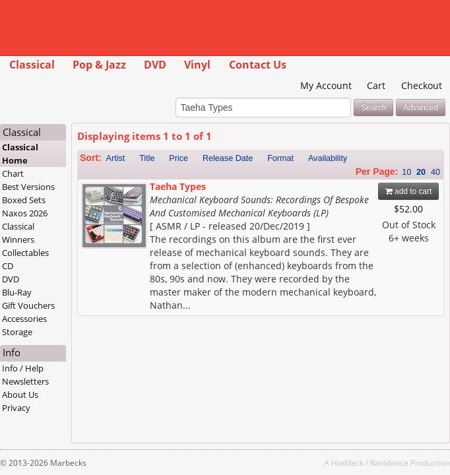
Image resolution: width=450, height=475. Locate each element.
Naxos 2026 (25, 213)
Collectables (25, 253)
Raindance (389, 462)
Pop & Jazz (99, 64)
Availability (327, 158)
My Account (326, 85)
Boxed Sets (24, 200)
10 (406, 172)
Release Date (228, 158)
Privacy (16, 408)
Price (178, 158)
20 (421, 172)
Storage (17, 332)
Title (146, 158)
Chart (13, 173)
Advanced (420, 107)
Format (280, 158)
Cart (376, 85)
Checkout (421, 85)
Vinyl (197, 64)
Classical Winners (18, 232)
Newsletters (25, 381)
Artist (115, 158)
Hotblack (347, 462)
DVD (155, 64)
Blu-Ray (17, 292)
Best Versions (28, 187)
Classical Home (20, 153)
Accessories (24, 319)
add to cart (408, 191)
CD (7, 266)
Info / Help (23, 368)
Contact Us (257, 64)
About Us (20, 394)
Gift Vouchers (28, 305)
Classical (32, 64)
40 (435, 172)
